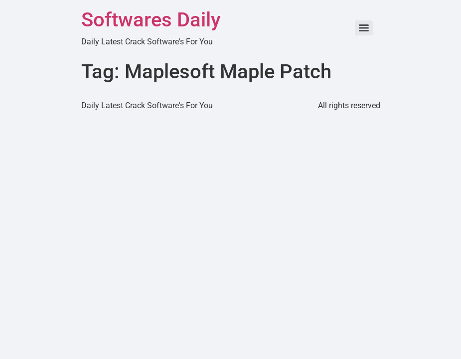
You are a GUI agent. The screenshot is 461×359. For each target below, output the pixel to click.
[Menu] (364, 27)
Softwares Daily (151, 19)
